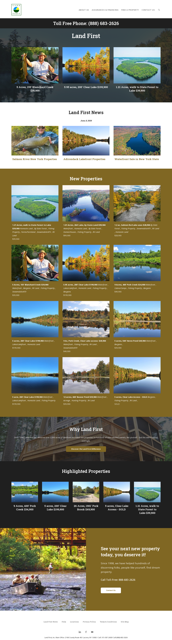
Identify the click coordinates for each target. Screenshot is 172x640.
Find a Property (130, 10)
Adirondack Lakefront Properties (84, 159)
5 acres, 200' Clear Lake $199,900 (55, 507)
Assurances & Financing (105, 10)
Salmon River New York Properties (34, 159)
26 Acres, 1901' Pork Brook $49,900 (86, 507)
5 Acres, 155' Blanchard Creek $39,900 (35, 88)
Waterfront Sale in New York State (136, 159)
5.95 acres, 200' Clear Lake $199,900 (86, 87)
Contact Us (148, 10)
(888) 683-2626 (103, 23)
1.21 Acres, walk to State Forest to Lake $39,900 (137, 88)
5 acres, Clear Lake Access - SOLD (116, 507)
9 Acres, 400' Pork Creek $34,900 (25, 507)
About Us (84, 10)
